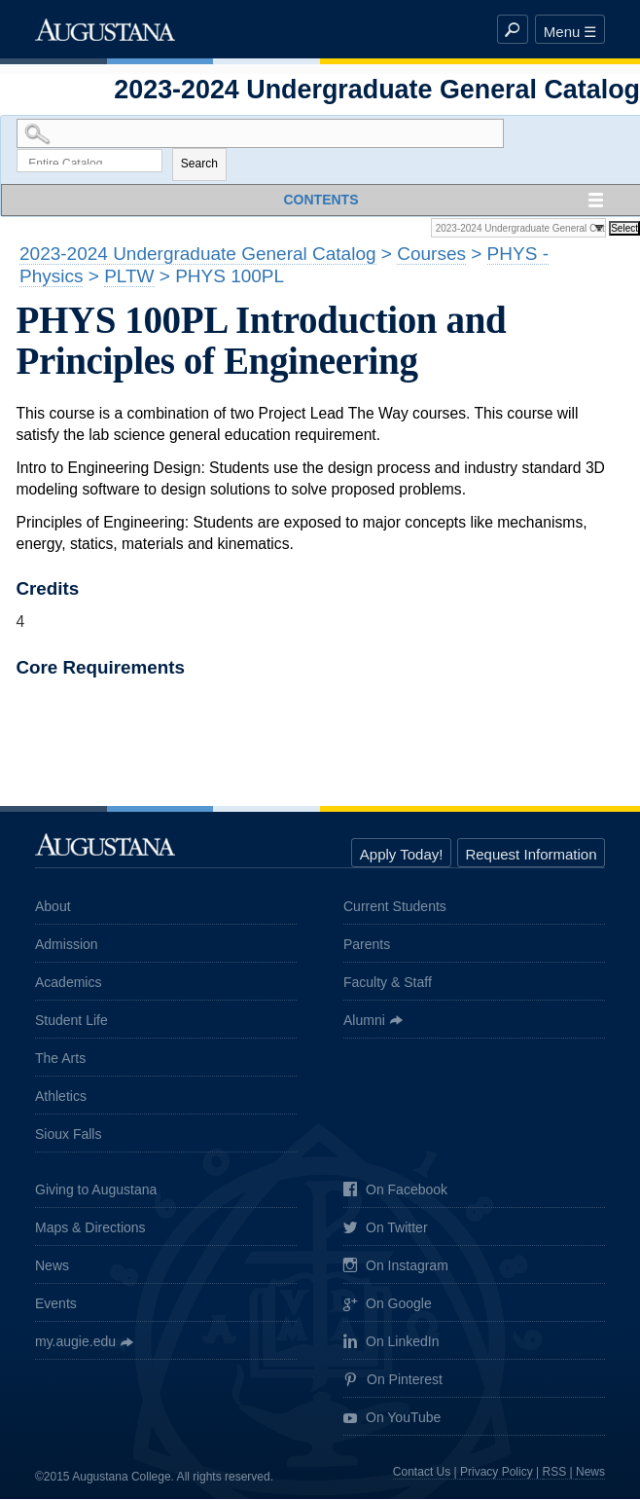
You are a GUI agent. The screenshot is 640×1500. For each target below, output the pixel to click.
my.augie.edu (75, 1343)
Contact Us (421, 1473)
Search (199, 165)
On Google (387, 1307)
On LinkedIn (391, 1344)
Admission (66, 945)
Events (56, 1305)
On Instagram (395, 1268)
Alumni (364, 1021)
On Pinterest (393, 1381)
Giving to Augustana (96, 1191)
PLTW (129, 278)
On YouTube (392, 1420)
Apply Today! (402, 856)
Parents (366, 945)
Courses (431, 255)
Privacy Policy (496, 1473)
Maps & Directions (90, 1229)
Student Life (71, 1021)
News (52, 1267)
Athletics (61, 1097)
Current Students (394, 907)
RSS (555, 1473)
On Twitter (385, 1231)
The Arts (60, 1059)
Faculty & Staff (387, 983)
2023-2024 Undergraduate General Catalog (197, 255)
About (53, 907)
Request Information (530, 856)
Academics (68, 983)
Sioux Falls (68, 1135)
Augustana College (105, 29)
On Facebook (395, 1192)
